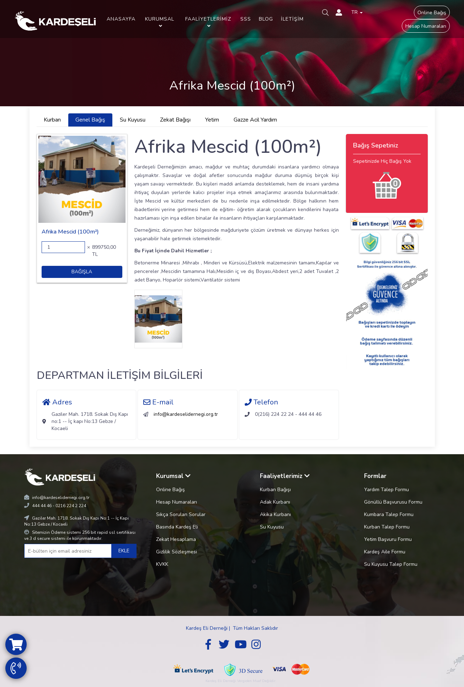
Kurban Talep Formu (387, 527)
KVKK (162, 564)
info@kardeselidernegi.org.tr (186, 414)
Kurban (52, 120)
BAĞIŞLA (81, 271)
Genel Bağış (90, 120)
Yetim (212, 120)
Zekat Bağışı (175, 120)
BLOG (266, 19)
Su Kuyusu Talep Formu (390, 564)
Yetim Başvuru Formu (388, 539)
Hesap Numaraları (425, 26)
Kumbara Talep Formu (389, 514)
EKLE (123, 550)
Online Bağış (431, 12)
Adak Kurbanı (275, 502)
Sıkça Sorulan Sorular (181, 514)
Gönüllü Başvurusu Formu (393, 502)
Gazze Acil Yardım (255, 120)
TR (357, 12)
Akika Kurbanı (275, 514)
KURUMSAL (159, 22)
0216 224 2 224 (70, 506)
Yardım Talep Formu (386, 489)
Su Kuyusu (132, 120)
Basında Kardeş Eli (177, 527)
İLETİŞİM (292, 19)
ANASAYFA (121, 19)
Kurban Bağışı (275, 489)
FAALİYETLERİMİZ (208, 22)
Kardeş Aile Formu (384, 551)
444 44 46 (42, 506)
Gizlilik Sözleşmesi (176, 551)
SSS (245, 19)
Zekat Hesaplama (176, 539)
